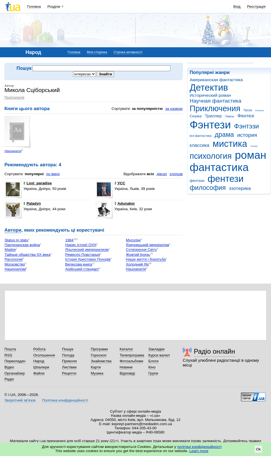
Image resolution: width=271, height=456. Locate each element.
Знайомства (101, 361)
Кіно (151, 367)
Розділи (53, 6)
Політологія (14, 97)
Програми (99, 349)
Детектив (209, 87)
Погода (68, 355)
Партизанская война (22, 245)
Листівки (69, 367)
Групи (153, 373)
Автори (12, 230)
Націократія (12, 151)
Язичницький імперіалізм (147, 245)
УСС (119, 183)
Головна (34, 6)
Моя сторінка (97, 52)
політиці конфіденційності (199, 447)
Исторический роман (210, 95)
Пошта (10, 349)
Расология (13, 259)
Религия (259, 110)
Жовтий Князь (138, 254)
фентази (197, 181)
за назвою (174, 108)
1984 (69, 240)
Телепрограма (132, 355)
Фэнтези (210, 125)
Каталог (126, 349)
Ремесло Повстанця (82, 254)
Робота (39, 349)
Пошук (67, 349)
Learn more (199, 451)
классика (199, 145)
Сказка (196, 116)
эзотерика (240, 188)
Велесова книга (78, 264)
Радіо (9, 379)
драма (224, 134)
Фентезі (245, 115)
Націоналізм (15, 269)
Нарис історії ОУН (80, 245)
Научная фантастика (215, 101)
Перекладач (14, 361)
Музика (97, 373)
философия (208, 187)
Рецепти (69, 373)
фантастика (219, 167)
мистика (230, 143)
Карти (96, 367)
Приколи (69, 361)
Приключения (215, 108)
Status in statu (16, 240)
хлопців (176, 174)
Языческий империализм (87, 250)
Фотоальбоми (131, 361)
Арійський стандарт (82, 269)
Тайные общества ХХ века (27, 254)
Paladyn (32, 203)
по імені (53, 174)
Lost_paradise (37, 183)
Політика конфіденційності (65, 400)
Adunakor (124, 203)
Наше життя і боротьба (146, 259)
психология (211, 156)
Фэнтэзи (246, 126)
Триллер (213, 115)
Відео (9, 367)
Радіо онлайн (214, 351)
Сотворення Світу (141, 250)
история (247, 135)
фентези (226, 179)
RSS (8, 355)
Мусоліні (133, 240)
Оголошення (44, 355)
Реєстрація (256, 6)
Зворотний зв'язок (20, 400)
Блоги (153, 361)
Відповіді (127, 373)
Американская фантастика (216, 79)
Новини (126, 367)
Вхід (237, 6)
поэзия (253, 146)
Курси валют (159, 355)
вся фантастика (201, 135)
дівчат (162, 174)
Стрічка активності (128, 52)
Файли (39, 373)
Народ (38, 361)
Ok (258, 449)
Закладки (156, 349)
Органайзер (14, 373)
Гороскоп (98, 355)
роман (250, 155)
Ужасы (229, 116)
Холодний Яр (137, 264)
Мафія (10, 250)
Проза (248, 110)
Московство (14, 264)
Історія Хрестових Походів (88, 259)
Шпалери (41, 367)
